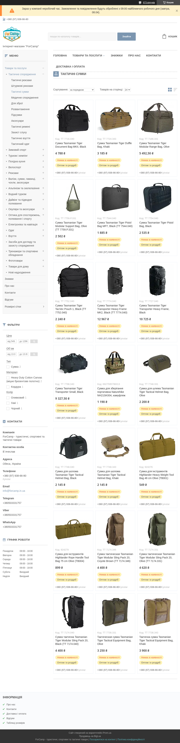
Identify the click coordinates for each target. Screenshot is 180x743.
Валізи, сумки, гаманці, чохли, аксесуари (22, 180)
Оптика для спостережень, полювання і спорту (24, 217)
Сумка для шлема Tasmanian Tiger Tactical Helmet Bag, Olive (156, 392)
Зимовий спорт (17, 149)
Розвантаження (20, 109)
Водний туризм (17, 194)
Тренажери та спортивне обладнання (23, 253)
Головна (60, 55)
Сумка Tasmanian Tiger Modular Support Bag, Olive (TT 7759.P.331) (71, 226)
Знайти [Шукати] (126, 36)
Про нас (9, 285)
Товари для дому (18, 266)
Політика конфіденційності (131, 739)
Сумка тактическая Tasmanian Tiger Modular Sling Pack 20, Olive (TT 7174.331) (157, 557)
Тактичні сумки (20, 91)
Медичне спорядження (24, 97)
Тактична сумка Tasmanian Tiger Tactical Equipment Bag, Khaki (156, 640)
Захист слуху (19, 132)
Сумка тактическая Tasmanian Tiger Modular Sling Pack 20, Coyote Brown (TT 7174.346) (115, 557)
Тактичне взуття (20, 138)
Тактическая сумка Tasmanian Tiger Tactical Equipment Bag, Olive (115, 640)
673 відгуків (149, 2)
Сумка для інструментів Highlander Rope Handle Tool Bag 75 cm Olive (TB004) (72, 557)
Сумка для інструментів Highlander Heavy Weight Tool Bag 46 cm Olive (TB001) (156, 475)
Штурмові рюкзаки (22, 85)
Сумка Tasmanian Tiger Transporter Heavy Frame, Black (154, 309)
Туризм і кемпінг (18, 155)
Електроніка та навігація (22, 224)
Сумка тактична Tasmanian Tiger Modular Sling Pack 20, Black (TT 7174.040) (71, 640)
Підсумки (16, 114)
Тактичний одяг (20, 143)
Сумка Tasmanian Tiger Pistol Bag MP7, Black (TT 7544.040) (115, 224)
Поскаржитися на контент (102, 739)
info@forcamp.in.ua (14, 490)
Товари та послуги (15, 68)
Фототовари (15, 260)
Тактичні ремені (20, 126)
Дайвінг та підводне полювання (20, 201)
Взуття (12, 236)
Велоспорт (14, 167)
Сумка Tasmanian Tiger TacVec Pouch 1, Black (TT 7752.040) (70, 309)
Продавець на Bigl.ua (90, 736)
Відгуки (9, 299)
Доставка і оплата (70, 66)
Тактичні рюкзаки (21, 80)
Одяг (11, 230)
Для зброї (17, 103)
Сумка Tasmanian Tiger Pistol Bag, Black (156, 224)
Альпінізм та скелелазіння (23, 188)
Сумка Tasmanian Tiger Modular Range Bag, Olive (154, 145)
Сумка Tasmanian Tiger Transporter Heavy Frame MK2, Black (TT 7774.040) (112, 309)
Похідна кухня (16, 161)
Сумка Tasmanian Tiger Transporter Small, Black (69, 390)
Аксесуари (17, 120)
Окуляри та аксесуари (21, 209)
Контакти (10, 292)
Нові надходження (19, 272)
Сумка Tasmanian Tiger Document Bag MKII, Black (70, 145)
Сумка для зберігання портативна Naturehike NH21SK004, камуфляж (111, 392)
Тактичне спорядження (22, 74)
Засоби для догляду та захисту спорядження (22, 243)
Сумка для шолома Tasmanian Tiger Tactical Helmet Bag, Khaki (111, 475)
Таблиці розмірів (15, 722)
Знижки (9, 278)
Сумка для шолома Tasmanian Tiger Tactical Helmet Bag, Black (69, 475)
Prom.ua (107, 733)
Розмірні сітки (13, 306)
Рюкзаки (13, 173)
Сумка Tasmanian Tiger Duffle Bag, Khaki (114, 145)
